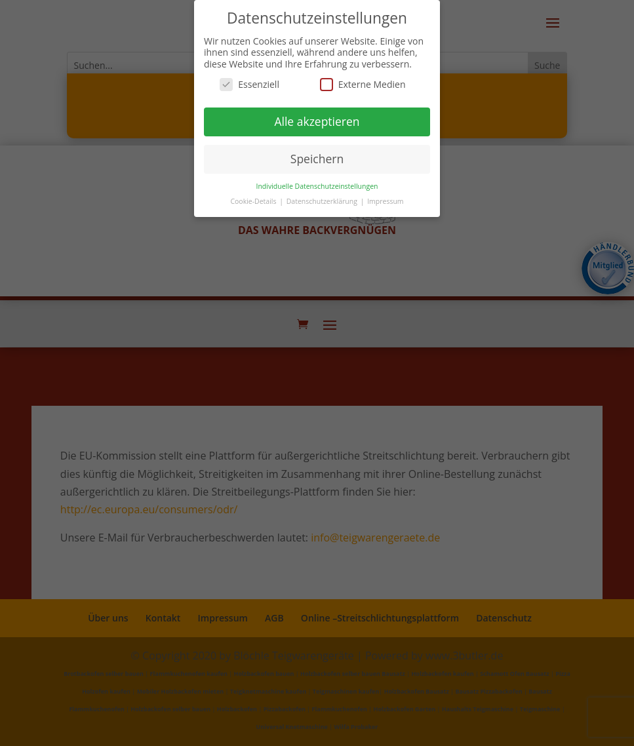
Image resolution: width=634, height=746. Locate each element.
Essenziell (249, 84)
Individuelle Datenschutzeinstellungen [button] (317, 185)
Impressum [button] (385, 200)
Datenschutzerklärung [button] (323, 200)
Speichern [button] (317, 159)
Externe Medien (363, 84)
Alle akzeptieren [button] (316, 121)
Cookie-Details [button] (254, 200)
